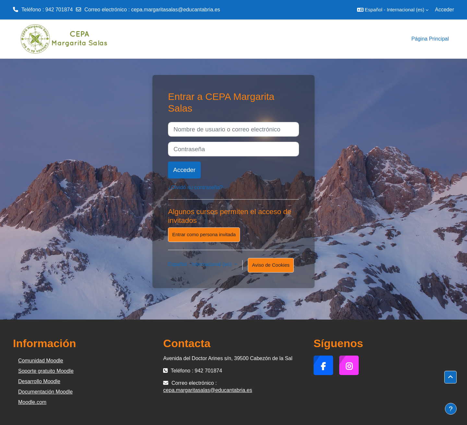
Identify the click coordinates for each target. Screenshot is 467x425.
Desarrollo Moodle (39, 381)
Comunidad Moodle (40, 360)
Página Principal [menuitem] (430, 39)
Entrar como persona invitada (204, 234)
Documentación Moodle (45, 392)
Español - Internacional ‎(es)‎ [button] (200, 264)
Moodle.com (32, 402)
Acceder (444, 9)
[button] (392, 9)
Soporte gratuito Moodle (46, 371)
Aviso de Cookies (271, 265)
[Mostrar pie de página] (451, 409)
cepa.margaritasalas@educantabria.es (175, 9)
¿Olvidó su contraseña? (195, 187)
